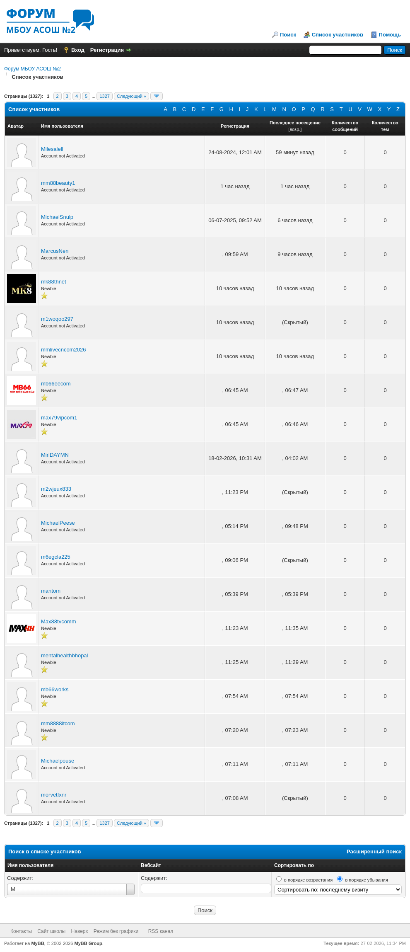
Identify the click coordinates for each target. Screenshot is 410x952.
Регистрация (107, 50)
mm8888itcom (58, 723)
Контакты (21, 931)
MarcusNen (54, 251)
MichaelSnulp (57, 217)
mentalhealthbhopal (64, 655)
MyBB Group (88, 943)
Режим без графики (116, 931)
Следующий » (131, 96)
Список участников (337, 34)
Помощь (390, 34)
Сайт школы (51, 931)
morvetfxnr (53, 795)
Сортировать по (294, 865)
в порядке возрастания (308, 879)
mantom (50, 591)
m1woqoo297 (57, 319)
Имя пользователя (30, 865)
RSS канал (161, 931)
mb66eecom (56, 383)
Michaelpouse (57, 761)
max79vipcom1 (59, 417)
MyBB (37, 943)
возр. (294, 129)
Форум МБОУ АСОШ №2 (32, 69)
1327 (104, 96)
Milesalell (52, 149)
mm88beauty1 (58, 183)
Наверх (79, 931)
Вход (77, 50)
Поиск (288, 34)
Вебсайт (151, 865)
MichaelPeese (58, 523)
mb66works (54, 689)
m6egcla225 (55, 557)
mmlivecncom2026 (63, 349)
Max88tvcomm (58, 621)
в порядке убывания (366, 879)
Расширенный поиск (374, 851)
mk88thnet (53, 282)
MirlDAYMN (55, 455)
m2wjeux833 (56, 489)
